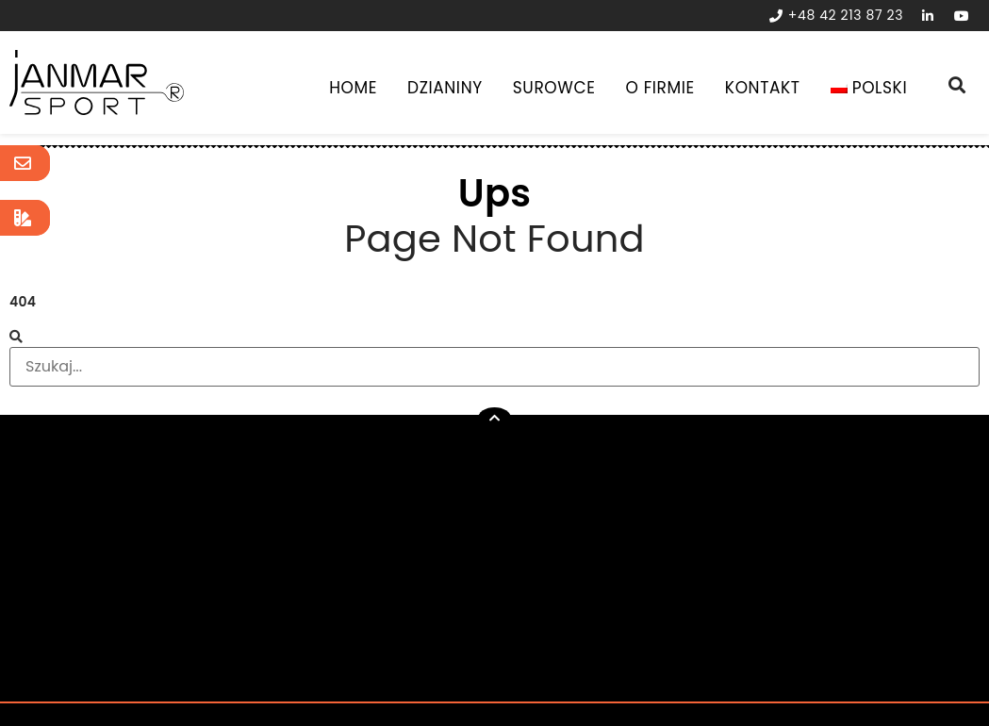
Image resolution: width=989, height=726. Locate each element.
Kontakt (762, 87)
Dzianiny (445, 87)
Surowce (554, 87)
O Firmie (660, 87)
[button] (494, 418)
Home (353, 87)
